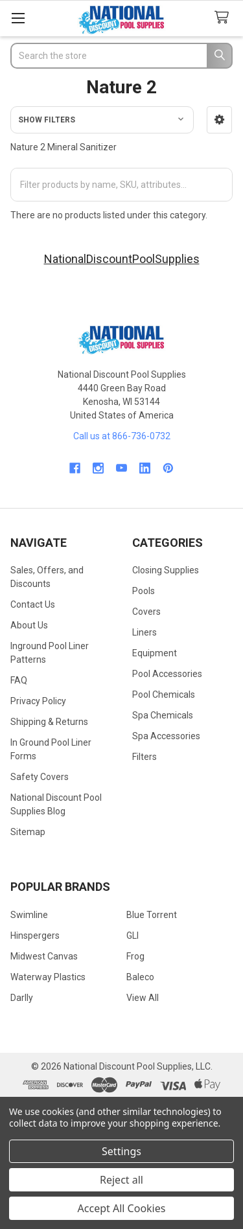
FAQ (18, 680)
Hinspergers (35, 935)
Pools (143, 591)
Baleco (140, 977)
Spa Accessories (166, 736)
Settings (121, 1151)
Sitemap (27, 832)
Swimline (29, 915)
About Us (29, 625)
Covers (146, 611)
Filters (144, 757)
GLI (132, 935)
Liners (144, 632)
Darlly (21, 998)
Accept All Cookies (122, 1208)
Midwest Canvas (44, 956)
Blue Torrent (151, 915)
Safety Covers (39, 777)
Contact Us (32, 604)
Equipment (154, 653)
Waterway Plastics (48, 977)
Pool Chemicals (163, 694)
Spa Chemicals (162, 715)
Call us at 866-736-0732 (121, 436)
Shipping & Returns (49, 722)
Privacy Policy (38, 701)
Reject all (121, 1180)
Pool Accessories (167, 674)
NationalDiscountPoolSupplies (122, 259)
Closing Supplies (165, 570)
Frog (135, 956)
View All (142, 998)
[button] (219, 119)
